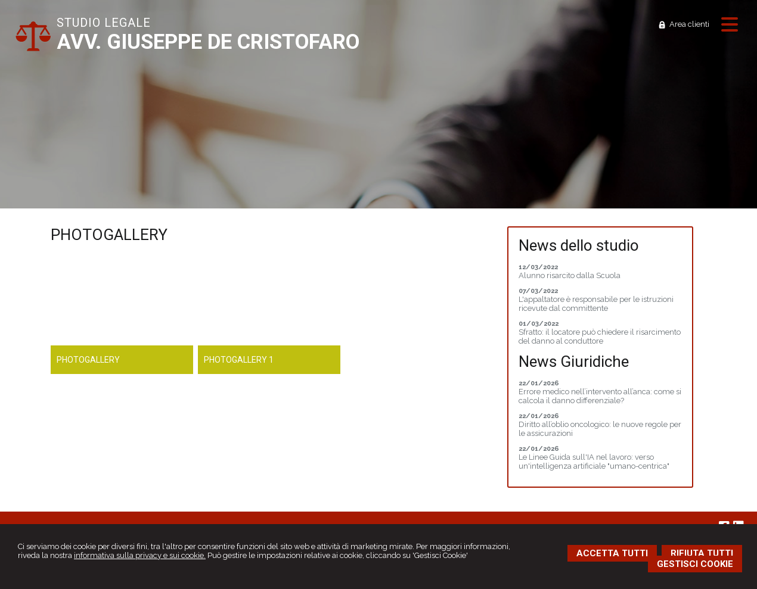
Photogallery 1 (239, 359)
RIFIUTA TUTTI (702, 553)
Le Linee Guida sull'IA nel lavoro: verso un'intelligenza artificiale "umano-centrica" (594, 461)
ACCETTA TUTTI (612, 553)
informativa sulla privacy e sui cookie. (140, 555)
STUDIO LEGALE (104, 22)
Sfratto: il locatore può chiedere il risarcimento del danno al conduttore (600, 336)
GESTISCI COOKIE (695, 564)
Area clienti (689, 24)
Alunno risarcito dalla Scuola (570, 275)
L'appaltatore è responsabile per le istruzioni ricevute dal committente (596, 304)
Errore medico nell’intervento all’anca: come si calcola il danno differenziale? (600, 396)
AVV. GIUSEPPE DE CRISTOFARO (208, 42)
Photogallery (88, 359)
